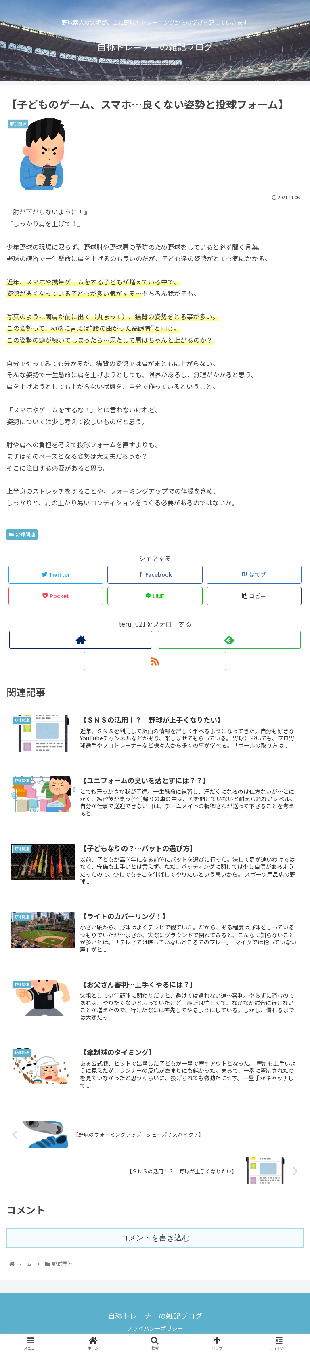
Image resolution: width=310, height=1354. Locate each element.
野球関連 (22, 534)
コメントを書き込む (155, 1238)
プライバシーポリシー (155, 1328)
